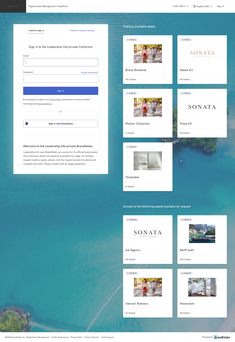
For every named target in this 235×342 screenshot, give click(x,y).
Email (25, 55)
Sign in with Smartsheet (49, 123)
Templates (132, 177)
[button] (202, 6)
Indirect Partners (136, 303)
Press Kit (186, 123)
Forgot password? (89, 72)
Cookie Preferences (60, 337)
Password (28, 72)
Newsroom (187, 303)
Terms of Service (45, 103)
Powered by (216, 337)
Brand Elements (135, 70)
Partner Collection (137, 123)
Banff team (187, 250)
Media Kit (186, 70)
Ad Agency (132, 250)
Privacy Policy (55, 99)
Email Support (107, 337)
